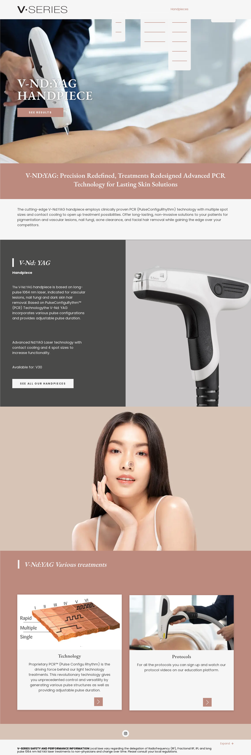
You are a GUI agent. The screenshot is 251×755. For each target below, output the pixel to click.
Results (200, 9)
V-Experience (223, 9)
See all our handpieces (43, 383)
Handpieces (179, 9)
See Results (40, 112)
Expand (227, 743)
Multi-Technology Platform (118, 9)
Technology (155, 9)
